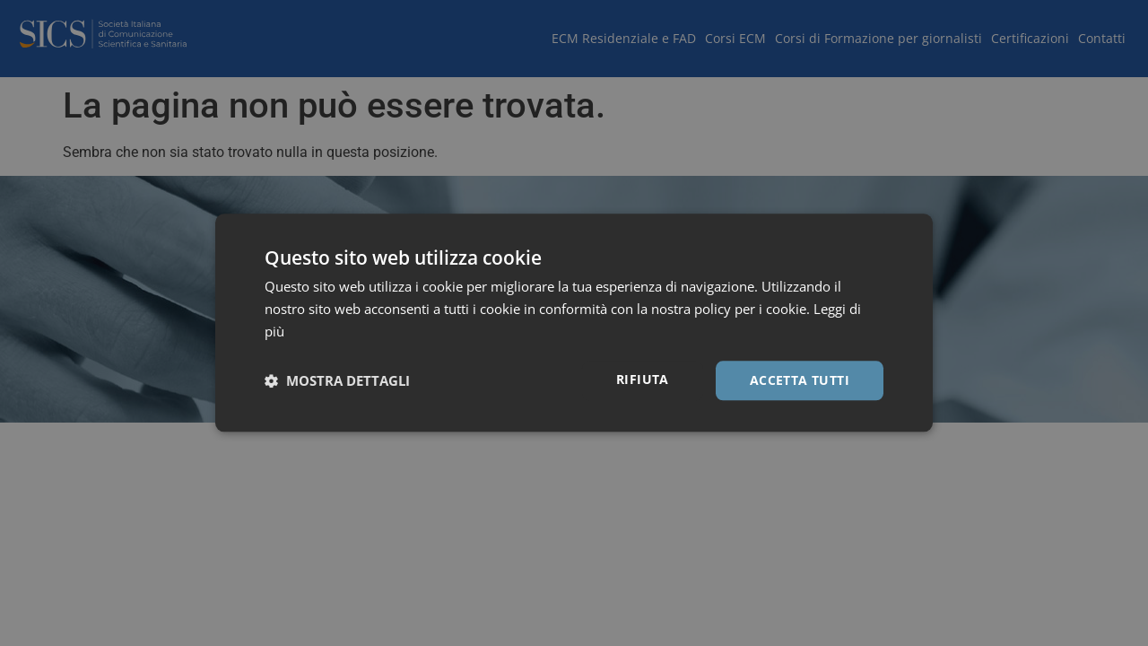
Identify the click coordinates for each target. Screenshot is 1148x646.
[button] (337, 380)
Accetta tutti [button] (799, 379)
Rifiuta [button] (642, 379)
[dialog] (574, 323)
